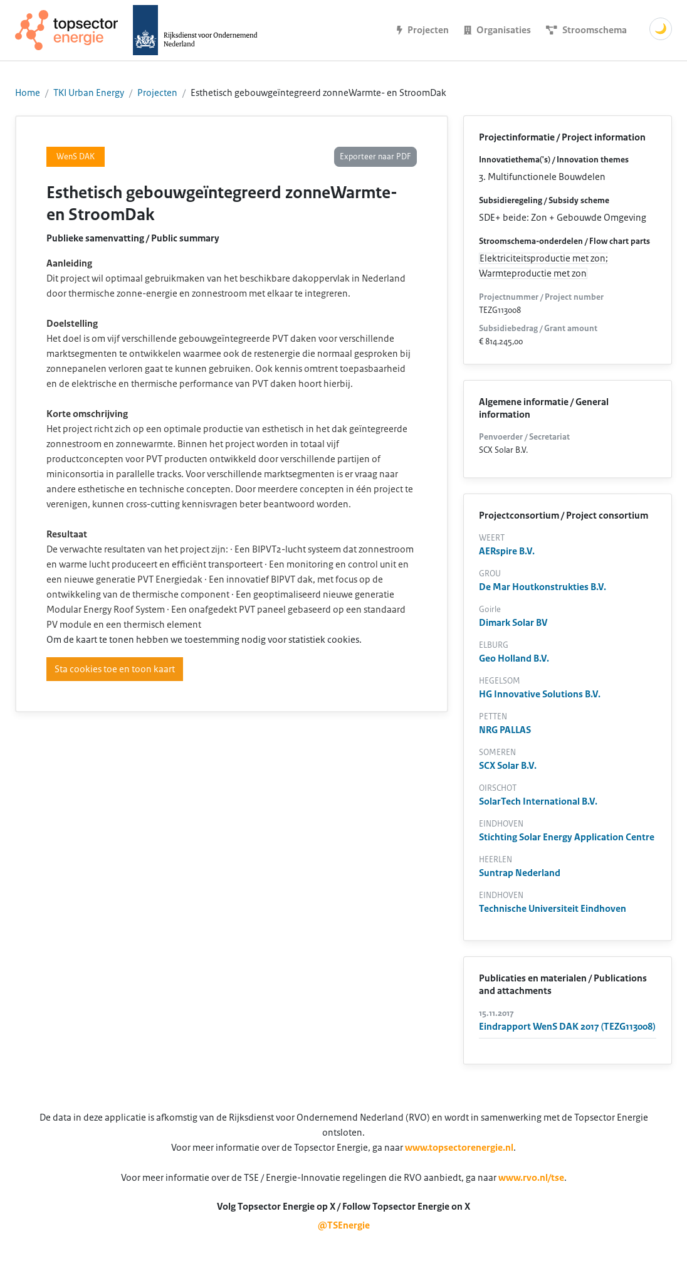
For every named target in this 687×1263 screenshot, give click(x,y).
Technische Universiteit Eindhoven (552, 909)
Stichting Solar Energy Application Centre (566, 837)
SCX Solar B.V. (508, 766)
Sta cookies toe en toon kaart (115, 669)
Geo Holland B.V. (514, 658)
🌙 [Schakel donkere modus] (660, 29)
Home (27, 93)
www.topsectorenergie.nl (459, 1148)
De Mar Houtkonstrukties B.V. (542, 587)
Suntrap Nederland (519, 873)
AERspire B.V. (507, 551)
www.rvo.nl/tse (531, 1178)
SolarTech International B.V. (538, 801)
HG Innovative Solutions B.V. (539, 694)
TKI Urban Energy (88, 93)
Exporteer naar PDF (375, 156)
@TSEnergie (344, 1225)
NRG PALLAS (505, 730)
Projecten (157, 93)
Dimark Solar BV (513, 623)
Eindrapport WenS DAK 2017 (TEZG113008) (567, 1027)
